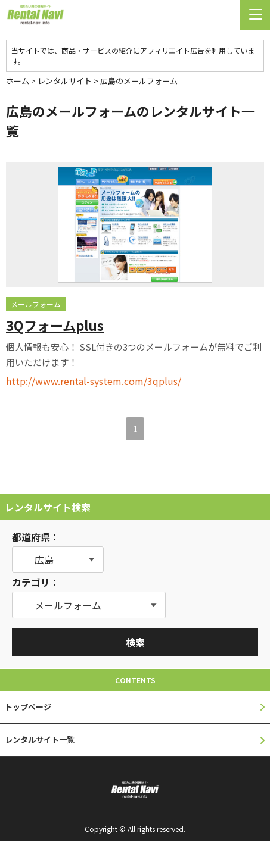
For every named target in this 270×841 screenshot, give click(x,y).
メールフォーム (36, 304)
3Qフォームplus (55, 324)
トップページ (28, 706)
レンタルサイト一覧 (40, 739)
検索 (135, 642)
